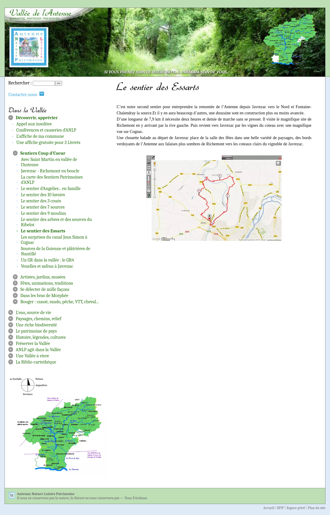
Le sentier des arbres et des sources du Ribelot (56, 222)
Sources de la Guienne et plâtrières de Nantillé (55, 251)
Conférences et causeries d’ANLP (46, 130)
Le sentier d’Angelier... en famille (50, 188)
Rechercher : (20, 82)
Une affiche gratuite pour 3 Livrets (48, 142)
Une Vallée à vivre (32, 355)
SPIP (280, 508)
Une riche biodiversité (36, 325)
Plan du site (316, 508)
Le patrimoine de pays (36, 331)
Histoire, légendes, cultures (41, 337)
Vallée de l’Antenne (40, 12)
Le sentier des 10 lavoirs (43, 194)
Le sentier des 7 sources (43, 207)
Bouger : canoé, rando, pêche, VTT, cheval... (59, 301)
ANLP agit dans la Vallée (38, 349)
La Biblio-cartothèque (36, 362)
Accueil (268, 508)
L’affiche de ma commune (40, 136)
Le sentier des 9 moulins (43, 213)
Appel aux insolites (34, 124)
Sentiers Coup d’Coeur (43, 153)
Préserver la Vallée (33, 343)
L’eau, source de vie (33, 312)
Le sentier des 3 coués (41, 201)
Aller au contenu (264, 5)
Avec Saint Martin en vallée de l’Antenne (49, 162)
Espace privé (296, 508)
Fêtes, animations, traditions (46, 283)
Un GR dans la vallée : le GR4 (47, 260)
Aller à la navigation (304, 5)
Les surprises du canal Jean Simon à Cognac (54, 239)
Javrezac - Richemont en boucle (50, 171)
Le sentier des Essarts (43, 231)
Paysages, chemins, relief (38, 318)
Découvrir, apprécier (37, 117)
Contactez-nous (26, 94)
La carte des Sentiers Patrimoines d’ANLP (51, 179)
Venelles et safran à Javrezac (47, 266)
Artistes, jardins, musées (42, 277)
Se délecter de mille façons (44, 289)
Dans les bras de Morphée (44, 295)
